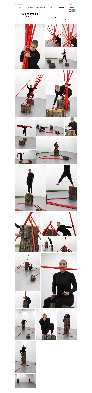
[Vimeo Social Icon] (73, 10)
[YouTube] (70, 10)
